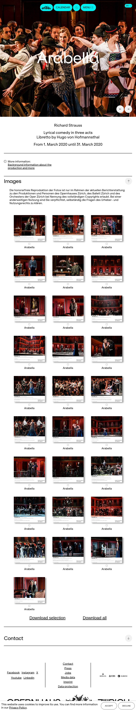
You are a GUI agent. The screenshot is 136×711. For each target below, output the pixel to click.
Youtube (16, 677)
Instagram (28, 672)
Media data (68, 677)
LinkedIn (29, 677)
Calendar (62, 7)
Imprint (68, 681)
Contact (68, 663)
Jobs (68, 672)
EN (128, 6)
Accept (109, 706)
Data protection (68, 686)
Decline (126, 706)
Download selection (47, 618)
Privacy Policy (18, 707)
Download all (95, 618)
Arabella (29, 247)
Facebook (13, 672)
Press (68, 668)
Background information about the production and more (29, 166)
